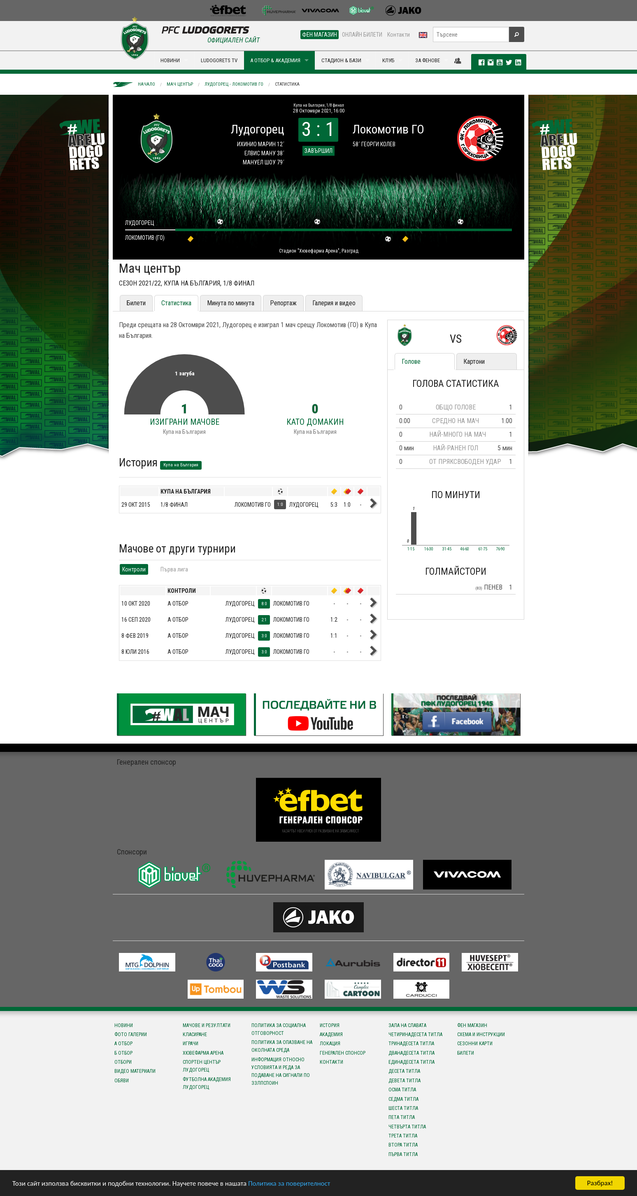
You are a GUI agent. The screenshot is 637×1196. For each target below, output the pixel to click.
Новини (123, 1025)
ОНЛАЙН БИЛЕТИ (362, 34)
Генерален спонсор (342, 1053)
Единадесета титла (411, 1062)
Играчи (190, 1043)
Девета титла (404, 1081)
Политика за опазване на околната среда (281, 1046)
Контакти (398, 34)
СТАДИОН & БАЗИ (341, 60)
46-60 (464, 549)
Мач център (180, 84)
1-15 (410, 549)
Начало (146, 84)
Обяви (121, 1081)
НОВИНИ (170, 60)
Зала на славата (407, 1025)
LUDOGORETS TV (219, 60)
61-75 (482, 549)
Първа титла (403, 1154)
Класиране (195, 1034)
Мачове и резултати (206, 1025)
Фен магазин (472, 1025)
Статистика (287, 84)
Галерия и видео (334, 303)
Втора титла (403, 1145)
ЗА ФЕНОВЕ (427, 60)
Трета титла (402, 1136)
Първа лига (174, 569)
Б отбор (123, 1053)
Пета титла (401, 1117)
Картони (474, 361)
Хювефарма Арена (203, 1053)
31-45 (446, 549)
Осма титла (402, 1090)
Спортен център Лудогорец (202, 1066)
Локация (330, 1043)
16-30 (428, 549)
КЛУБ (388, 60)
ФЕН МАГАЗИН (319, 34)
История (329, 1025)
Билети (136, 303)
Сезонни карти (475, 1043)
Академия (331, 1034)
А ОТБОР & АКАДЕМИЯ (275, 60)
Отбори (123, 1062)
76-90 (500, 549)
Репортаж (283, 303)
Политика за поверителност (289, 1184)
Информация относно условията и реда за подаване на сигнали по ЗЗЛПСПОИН (280, 1071)
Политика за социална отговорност (278, 1029)
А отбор (123, 1043)
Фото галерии (130, 1034)
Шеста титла (403, 1108)
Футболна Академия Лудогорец (207, 1083)
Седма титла (403, 1099)
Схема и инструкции (481, 1034)
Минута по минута (230, 303)
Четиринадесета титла (415, 1034)
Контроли (134, 569)
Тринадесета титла (411, 1043)
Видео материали (135, 1071)
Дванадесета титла (411, 1053)
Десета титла (404, 1071)
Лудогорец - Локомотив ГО (234, 84)
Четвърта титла (407, 1127)
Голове (411, 361)
